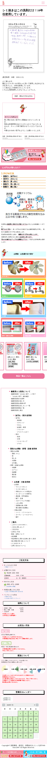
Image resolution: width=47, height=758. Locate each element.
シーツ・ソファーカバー (24, 512)
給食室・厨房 (21, 427)
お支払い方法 (15, 531)
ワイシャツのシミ (21, 487)
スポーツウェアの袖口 (23, 501)
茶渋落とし (12, 288)
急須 (18, 436)
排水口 (14, 477)
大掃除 (14, 460)
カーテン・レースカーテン (24, 515)
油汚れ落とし (23, 268)
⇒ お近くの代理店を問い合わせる (13, 591)
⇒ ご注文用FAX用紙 (9, 586)
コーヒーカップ (22, 441)
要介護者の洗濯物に (22, 508)
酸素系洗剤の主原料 (17, 398)
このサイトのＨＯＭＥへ (19, 525)
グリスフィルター (23, 432)
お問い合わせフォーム (18, 545)
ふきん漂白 (19, 503)
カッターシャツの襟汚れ (24, 494)
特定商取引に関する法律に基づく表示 (23, 538)
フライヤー (20, 429)
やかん (19, 425)
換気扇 (19, 420)
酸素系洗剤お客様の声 (18, 403)
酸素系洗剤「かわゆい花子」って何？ (23, 394)
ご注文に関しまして (17, 527)
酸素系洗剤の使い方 (17, 401)
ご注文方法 (15, 529)
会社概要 (14, 536)
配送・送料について (17, 534)
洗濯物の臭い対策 (21, 505)
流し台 (14, 458)
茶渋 (17, 434)
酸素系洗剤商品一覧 (17, 408)
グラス (19, 443)
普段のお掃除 (35, 288)
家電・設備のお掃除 (12, 327)
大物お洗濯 (35, 327)
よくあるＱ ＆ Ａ (16, 543)
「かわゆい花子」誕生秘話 (20, 396)
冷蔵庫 (14, 467)
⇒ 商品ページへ (8, 567)
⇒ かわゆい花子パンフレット (12, 598)
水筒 (18, 439)
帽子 (17, 517)
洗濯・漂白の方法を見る (23, 96)
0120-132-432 (11, 573)
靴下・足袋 (19, 498)
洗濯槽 (14, 472)
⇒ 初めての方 (8, 596)
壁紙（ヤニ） (16, 453)
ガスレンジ (20, 422)
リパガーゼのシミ (21, 489)
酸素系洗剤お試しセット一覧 (20, 405)
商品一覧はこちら (23, 376)
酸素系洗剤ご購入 (17, 410)
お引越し (15, 463)
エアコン (15, 470)
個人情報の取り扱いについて (20, 541)
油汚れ (18, 418)
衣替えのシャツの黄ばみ (24, 491)
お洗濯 (23, 308)
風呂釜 (14, 474)
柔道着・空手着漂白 (22, 496)
